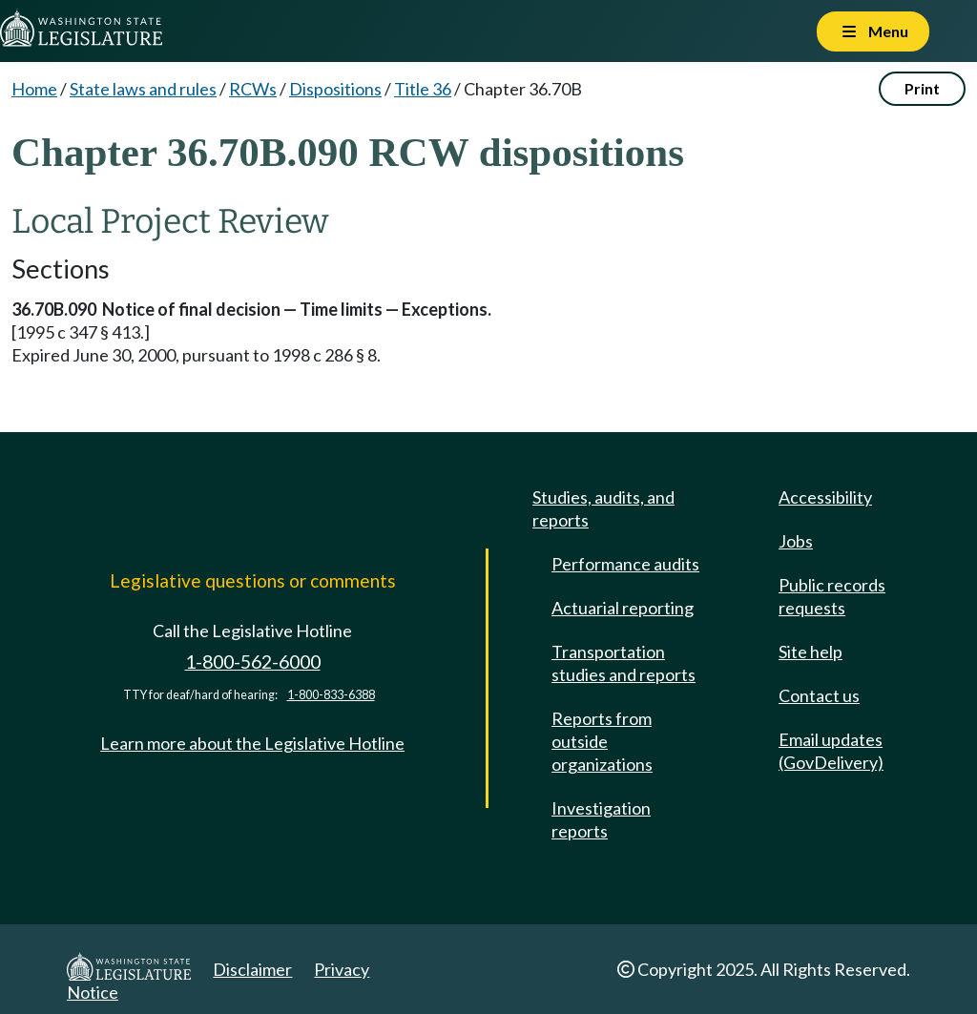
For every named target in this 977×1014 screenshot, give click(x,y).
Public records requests (832, 596)
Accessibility (825, 496)
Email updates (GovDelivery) (831, 751)
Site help (810, 651)
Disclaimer (252, 969)
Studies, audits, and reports (603, 508)
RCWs (253, 88)
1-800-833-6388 (331, 695)
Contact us (819, 695)
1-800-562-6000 (253, 662)
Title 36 (422, 88)
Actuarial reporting (622, 607)
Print (922, 88)
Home (34, 88)
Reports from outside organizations (602, 741)
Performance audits (625, 563)
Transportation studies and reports (623, 663)
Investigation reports (601, 819)
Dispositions (335, 88)
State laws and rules (143, 88)
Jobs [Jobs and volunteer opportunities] (796, 540)
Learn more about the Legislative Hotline (252, 743)
